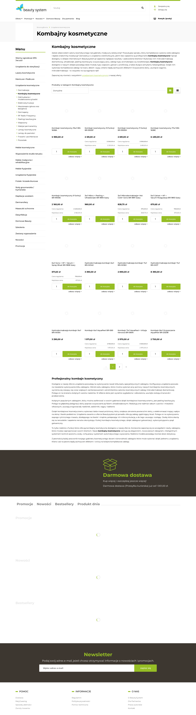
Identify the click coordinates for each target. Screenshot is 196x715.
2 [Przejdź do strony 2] (119, 367)
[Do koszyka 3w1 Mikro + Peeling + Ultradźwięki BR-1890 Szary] (105, 219)
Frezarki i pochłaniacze (28, 137)
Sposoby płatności (24, 705)
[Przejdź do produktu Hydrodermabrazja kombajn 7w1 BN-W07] (165, 246)
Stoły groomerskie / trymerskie (25, 188)
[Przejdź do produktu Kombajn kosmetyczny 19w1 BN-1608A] (67, 111)
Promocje (20, 246)
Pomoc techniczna (80, 705)
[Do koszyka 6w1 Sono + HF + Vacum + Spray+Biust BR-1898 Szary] (72, 287)
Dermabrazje (23, 90)
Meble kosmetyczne (25, 147)
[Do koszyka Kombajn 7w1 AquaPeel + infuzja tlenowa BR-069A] (138, 354)
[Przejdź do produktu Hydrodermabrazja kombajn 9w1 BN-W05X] (67, 313)
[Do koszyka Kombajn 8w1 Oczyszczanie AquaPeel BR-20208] (171, 354)
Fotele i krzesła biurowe (27, 181)
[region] (31, 284)
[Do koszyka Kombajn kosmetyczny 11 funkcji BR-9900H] (138, 152)
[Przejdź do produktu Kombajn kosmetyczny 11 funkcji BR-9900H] (133, 111)
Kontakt (131, 708)
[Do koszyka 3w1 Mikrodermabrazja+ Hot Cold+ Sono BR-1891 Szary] (138, 219)
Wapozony (22, 123)
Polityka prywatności (81, 701)
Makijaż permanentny (27, 126)
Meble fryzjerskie (23, 168)
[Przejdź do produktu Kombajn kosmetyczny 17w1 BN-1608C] (165, 111)
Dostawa (19, 698)
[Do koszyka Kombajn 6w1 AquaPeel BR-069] (105, 354)
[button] (75, 156)
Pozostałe (22, 140)
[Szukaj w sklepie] (96, 8)
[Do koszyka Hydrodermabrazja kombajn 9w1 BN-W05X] (72, 354)
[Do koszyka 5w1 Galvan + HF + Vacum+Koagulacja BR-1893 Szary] (171, 219)
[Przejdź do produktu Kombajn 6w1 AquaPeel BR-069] (100, 313)
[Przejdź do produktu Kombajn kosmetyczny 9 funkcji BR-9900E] (67, 178)
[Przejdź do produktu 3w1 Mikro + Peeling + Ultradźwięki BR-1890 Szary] (100, 178)
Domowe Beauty (23, 221)
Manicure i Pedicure (25, 79)
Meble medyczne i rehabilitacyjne (24, 161)
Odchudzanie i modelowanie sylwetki (28, 98)
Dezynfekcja (21, 215)
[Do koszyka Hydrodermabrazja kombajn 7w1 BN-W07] (171, 287)
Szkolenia (20, 227)
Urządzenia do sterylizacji (28, 66)
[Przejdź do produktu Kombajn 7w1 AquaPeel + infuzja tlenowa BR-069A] (133, 313)
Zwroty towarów (23, 708)
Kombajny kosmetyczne (29, 94)
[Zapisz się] (145, 668)
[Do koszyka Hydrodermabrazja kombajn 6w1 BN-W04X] (105, 287)
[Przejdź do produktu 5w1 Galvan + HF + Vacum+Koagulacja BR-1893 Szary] (165, 178)
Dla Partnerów (134, 701)
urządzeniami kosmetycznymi (95, 75)
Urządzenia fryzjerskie (26, 175)
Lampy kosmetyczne (27, 130)
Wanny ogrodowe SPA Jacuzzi (26, 59)
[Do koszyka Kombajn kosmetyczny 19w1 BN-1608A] (72, 152)
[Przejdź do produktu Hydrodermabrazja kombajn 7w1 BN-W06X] (133, 246)
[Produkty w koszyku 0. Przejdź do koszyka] (164, 18)
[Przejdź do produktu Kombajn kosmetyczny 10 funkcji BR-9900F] (100, 111)
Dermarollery (22, 202)
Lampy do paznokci (26, 133)
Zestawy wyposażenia (26, 233)
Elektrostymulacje (26, 103)
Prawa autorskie (135, 705)
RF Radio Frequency (27, 116)
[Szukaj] (142, 8)
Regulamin (76, 698)
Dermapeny (23, 112)
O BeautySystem (135, 698)
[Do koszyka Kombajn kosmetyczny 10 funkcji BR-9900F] (105, 152)
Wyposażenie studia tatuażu (29, 154)
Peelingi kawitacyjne (27, 119)
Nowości (20, 240)
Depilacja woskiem (24, 196)
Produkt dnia (89, 504)
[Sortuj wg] (70, 91)
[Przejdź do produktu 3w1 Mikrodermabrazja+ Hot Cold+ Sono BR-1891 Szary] (133, 178)
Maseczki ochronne (25, 208)
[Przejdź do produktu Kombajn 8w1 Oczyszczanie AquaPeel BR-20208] (165, 313)
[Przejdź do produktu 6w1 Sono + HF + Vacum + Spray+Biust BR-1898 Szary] (67, 246)
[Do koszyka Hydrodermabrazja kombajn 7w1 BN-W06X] (138, 287)
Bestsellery (64, 504)
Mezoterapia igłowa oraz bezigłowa (28, 107)
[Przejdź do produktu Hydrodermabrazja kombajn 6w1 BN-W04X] (100, 246)
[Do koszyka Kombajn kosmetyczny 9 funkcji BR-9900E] (72, 219)
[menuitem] (19, 18)
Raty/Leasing (21, 701)
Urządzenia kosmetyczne (27, 85)
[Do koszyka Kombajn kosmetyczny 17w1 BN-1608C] (171, 152)
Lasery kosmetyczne (25, 73)
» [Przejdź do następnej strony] (126, 367)
